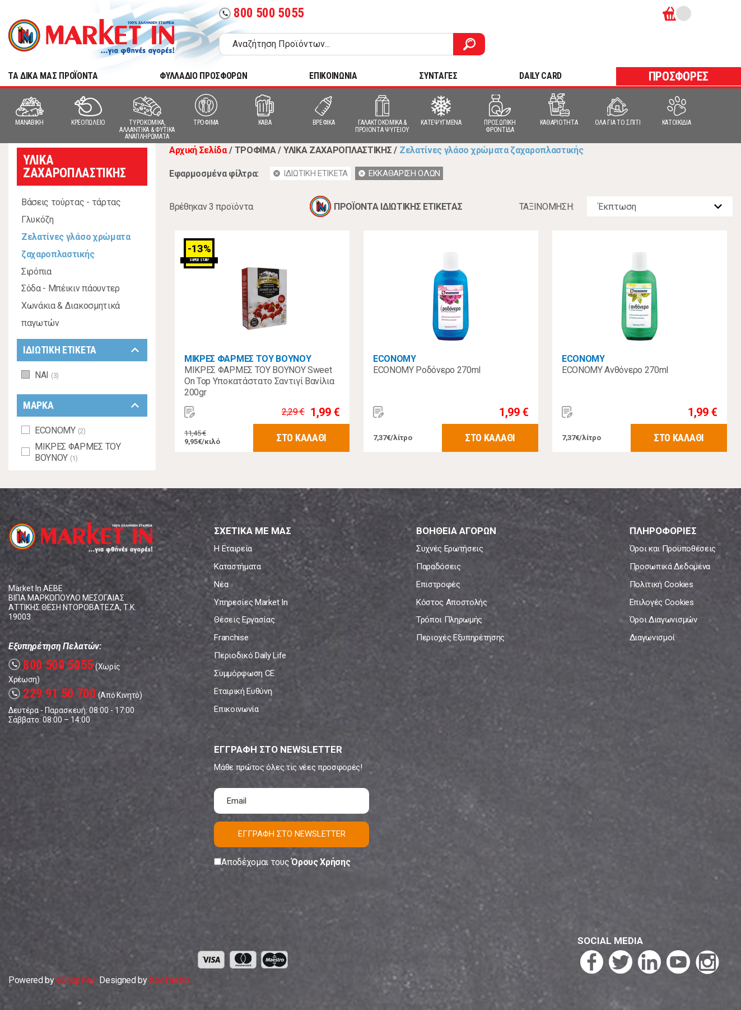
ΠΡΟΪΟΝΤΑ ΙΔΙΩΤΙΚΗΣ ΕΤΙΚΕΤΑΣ (398, 206)
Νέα (221, 584)
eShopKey (75, 980)
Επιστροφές (438, 584)
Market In (91, 37)
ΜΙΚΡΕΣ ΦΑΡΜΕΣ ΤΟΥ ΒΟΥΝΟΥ (247, 358)
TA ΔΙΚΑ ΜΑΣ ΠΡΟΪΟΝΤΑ (53, 75)
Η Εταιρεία (233, 549)
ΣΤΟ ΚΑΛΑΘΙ (301, 437)
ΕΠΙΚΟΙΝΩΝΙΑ (333, 75)
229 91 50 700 (52, 693)
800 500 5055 (261, 13)
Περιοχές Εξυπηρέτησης (460, 638)
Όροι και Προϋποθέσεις (673, 549)
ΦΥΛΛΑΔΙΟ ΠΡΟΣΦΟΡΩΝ (203, 75)
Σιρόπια (36, 271)
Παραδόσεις (438, 566)
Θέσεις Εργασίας (244, 620)
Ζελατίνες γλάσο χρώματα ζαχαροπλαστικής (76, 245)
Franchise (231, 638)
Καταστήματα (237, 566)
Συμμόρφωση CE (244, 673)
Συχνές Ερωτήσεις (449, 549)
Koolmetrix (169, 980)
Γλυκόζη (37, 219)
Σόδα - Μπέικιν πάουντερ (70, 288)
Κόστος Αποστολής (451, 602)
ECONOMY (394, 358)
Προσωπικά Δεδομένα (670, 566)
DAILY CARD (540, 75)
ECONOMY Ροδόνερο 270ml (427, 370)
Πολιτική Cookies (661, 584)
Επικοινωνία (236, 709)
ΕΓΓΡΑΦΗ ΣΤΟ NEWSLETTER (292, 834)
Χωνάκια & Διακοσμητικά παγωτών (70, 314)
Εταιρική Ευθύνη (243, 691)
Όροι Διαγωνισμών (663, 620)
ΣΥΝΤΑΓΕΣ (438, 75)
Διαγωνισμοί (652, 638)
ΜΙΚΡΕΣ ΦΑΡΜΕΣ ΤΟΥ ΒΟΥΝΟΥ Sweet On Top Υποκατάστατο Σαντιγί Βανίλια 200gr (259, 381)
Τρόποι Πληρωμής (449, 620)
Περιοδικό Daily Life (250, 655)
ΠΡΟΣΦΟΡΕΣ (679, 76)
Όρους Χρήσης (320, 862)
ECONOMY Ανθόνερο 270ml (615, 370)
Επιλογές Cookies (662, 602)
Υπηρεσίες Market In (250, 602)
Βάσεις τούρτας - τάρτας (71, 202)
